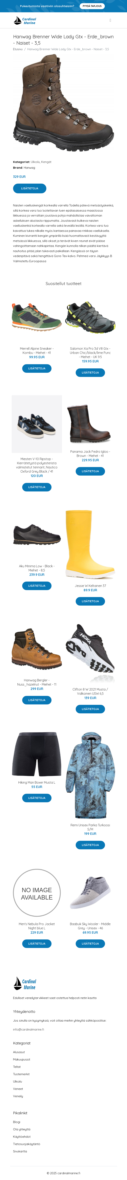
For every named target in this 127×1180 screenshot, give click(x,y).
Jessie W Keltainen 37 (90, 586)
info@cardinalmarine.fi (28, 1029)
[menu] (110, 20)
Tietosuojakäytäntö (26, 1144)
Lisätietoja (29, 188)
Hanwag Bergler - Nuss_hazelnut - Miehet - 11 (36, 682)
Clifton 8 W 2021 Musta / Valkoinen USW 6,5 (90, 691)
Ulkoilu (35, 162)
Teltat (17, 1067)
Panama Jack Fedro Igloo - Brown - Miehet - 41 (90, 454)
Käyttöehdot (22, 1137)
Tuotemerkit (21, 1074)
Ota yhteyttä (21, 1129)
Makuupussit (21, 1059)
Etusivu (18, 49)
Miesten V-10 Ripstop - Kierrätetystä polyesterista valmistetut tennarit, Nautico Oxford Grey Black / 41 (36, 465)
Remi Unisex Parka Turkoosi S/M (90, 827)
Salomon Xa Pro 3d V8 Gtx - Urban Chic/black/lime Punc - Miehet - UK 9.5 (90, 353)
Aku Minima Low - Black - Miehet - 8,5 (37, 568)
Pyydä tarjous (92, 6)
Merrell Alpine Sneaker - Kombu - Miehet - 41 (37, 351)
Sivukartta (20, 1151)
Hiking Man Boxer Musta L (36, 782)
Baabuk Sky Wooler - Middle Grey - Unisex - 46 (90, 926)
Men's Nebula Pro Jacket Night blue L (37, 926)
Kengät (46, 162)
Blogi (16, 1122)
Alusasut (19, 1052)
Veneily (18, 1096)
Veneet (18, 1089)
